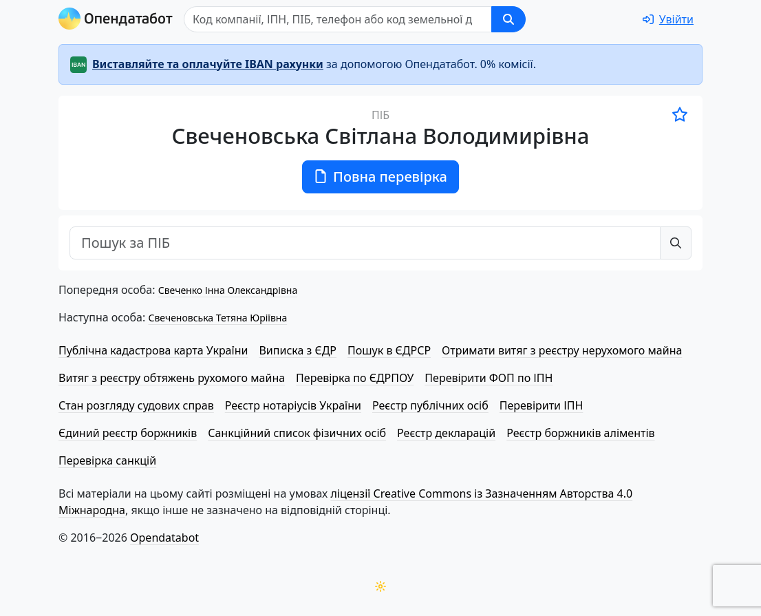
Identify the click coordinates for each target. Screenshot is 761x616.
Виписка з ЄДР (297, 350)
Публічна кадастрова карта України (153, 350)
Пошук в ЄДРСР (389, 350)
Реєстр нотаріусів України (293, 405)
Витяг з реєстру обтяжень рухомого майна (171, 377)
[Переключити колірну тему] (380, 586)
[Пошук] (338, 19)
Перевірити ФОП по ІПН (489, 377)
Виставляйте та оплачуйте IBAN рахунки (207, 64)
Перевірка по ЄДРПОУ (355, 377)
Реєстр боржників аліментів (580, 432)
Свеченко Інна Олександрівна (227, 290)
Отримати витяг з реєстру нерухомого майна (562, 350)
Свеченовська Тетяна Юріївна (217, 317)
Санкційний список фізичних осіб (297, 432)
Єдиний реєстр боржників (127, 432)
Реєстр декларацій (446, 432)
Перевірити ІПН (541, 405)
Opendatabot (164, 537)
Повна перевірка (380, 176)
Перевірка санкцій (107, 460)
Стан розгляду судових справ (136, 405)
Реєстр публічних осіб (430, 405)
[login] (668, 19)
